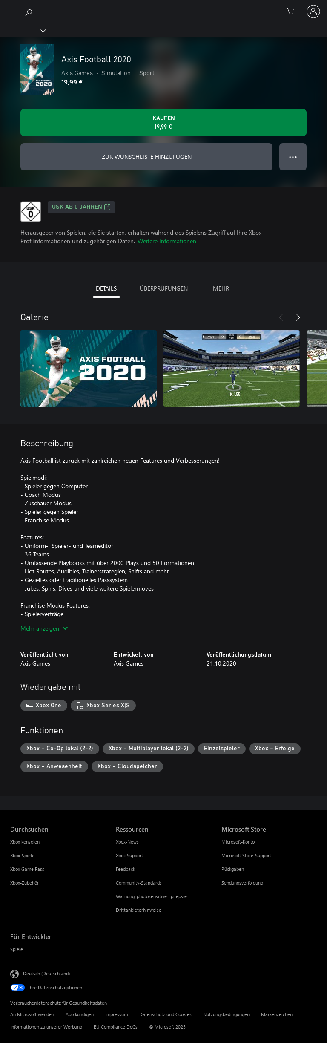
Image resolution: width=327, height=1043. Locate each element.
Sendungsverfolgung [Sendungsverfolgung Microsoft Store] (242, 882)
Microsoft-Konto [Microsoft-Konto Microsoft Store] (238, 841)
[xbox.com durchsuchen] (30, 11)
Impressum (116, 1014)
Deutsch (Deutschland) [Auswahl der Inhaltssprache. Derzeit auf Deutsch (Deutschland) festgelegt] (46, 973)
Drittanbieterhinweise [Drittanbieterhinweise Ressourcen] (138, 910)
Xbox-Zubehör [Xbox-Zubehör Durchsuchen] (24, 882)
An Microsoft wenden (32, 1014)
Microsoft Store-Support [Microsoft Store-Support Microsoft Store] (246, 855)
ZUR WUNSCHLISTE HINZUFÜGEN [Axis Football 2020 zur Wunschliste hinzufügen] (147, 157)
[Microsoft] (163, 6)
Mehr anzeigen (44, 628)
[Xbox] (22, 30)
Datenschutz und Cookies (165, 1014)
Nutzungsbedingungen (226, 1014)
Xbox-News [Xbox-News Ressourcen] (127, 841)
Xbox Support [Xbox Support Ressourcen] (129, 855)
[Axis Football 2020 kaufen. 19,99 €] (163, 122)
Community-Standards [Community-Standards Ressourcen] (139, 882)
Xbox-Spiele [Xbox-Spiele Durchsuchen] (22, 855)
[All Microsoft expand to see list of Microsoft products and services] (10, 11)
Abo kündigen (80, 1014)
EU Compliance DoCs (116, 1026)
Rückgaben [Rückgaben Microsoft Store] (232, 869)
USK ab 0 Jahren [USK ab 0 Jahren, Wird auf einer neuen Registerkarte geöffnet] (81, 207)
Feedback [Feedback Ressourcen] (125, 869)
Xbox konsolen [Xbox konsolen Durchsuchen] (25, 841)
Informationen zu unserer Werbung (46, 1026)
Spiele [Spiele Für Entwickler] (16, 949)
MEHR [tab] (221, 288)
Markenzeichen (277, 1014)
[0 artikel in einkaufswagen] (293, 11)
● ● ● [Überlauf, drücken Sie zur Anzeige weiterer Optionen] (293, 156)
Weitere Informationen (167, 241)
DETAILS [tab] (106, 288)
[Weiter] (298, 317)
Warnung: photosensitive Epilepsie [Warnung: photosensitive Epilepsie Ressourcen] (151, 896)
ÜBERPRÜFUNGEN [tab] (164, 288)
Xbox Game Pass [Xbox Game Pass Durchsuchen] (27, 869)
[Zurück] (281, 317)
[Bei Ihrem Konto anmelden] (313, 11)
